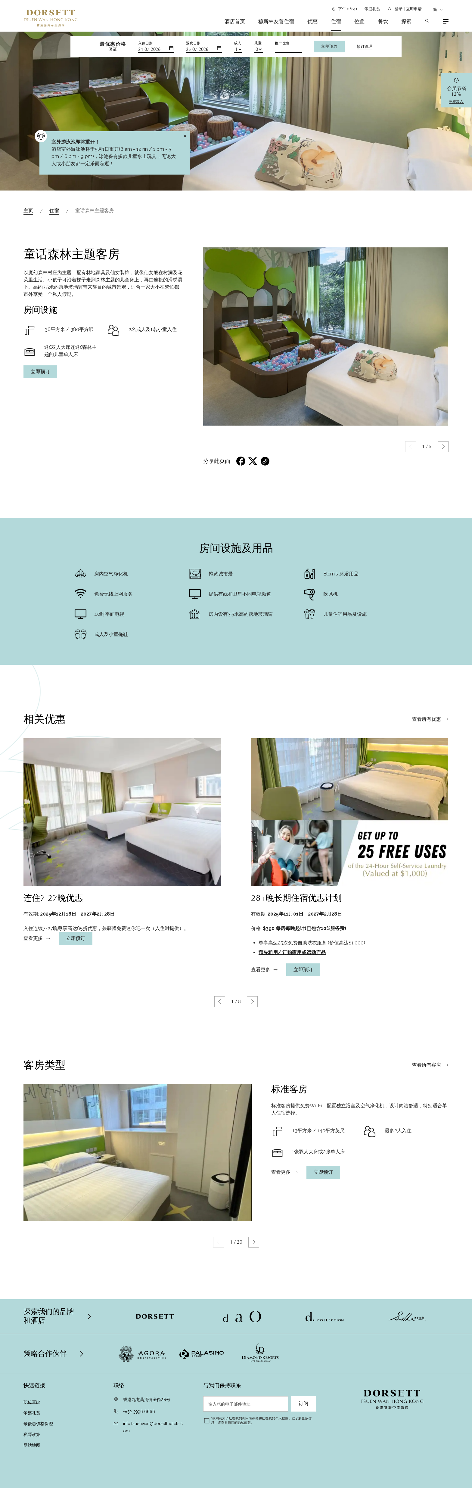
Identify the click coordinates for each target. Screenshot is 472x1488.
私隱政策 (32, 1434)
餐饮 (383, 21)
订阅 (303, 1404)
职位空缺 (31, 1402)
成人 (237, 43)
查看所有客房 (426, 1093)
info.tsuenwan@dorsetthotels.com (153, 1427)
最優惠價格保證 (38, 1423)
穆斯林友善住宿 (276, 21)
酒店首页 (235, 21)
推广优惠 (282, 43)
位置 (359, 21)
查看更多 (33, 966)
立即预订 (40, 372)
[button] (443, 446)
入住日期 (145, 43)
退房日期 (193, 43)
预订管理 (364, 46)
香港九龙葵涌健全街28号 (146, 1399)
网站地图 (31, 1445)
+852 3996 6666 (139, 1411)
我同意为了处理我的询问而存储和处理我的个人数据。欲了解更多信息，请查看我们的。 (261, 1420)
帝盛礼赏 (372, 9)
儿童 (258, 43)
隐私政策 (244, 1422)
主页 (28, 210)
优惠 (312, 21)
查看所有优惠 (426, 747)
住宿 (336, 21)
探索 (406, 21)
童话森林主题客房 (94, 210)
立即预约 (329, 46)
